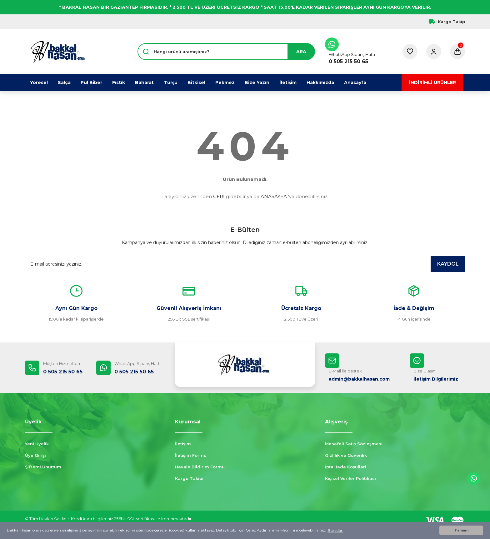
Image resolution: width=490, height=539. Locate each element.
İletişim (183, 443)
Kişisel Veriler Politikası (350, 478)
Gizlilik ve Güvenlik (346, 455)
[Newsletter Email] (245, 264)
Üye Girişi (35, 455)
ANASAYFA (274, 196)
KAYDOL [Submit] (448, 264)
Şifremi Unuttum (43, 466)
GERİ (219, 196)
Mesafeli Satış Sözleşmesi (353, 443)
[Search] (226, 51)
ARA (301, 51)
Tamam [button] (461, 530)
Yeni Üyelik (37, 443)
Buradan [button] (335, 530)
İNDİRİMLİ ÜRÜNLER (432, 82)
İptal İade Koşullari (345, 466)
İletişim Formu (191, 455)
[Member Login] (433, 51)
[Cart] (457, 51)
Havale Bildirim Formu (200, 466)
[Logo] (57, 51)
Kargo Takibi (189, 478)
